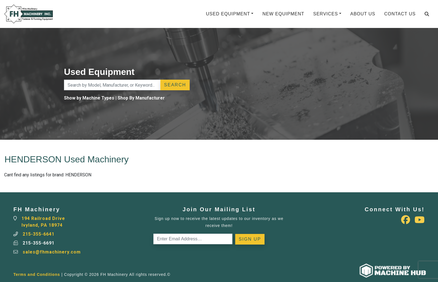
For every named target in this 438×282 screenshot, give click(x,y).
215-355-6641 (38, 234)
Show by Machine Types (89, 98)
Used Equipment (228, 13)
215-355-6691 (38, 243)
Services (325, 13)
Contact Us (400, 13)
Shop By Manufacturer (141, 98)
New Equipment (283, 13)
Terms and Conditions (36, 274)
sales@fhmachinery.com (52, 252)
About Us (362, 13)
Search (175, 84)
